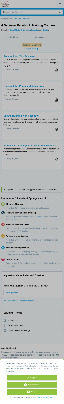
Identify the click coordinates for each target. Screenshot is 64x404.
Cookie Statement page (45, 397)
